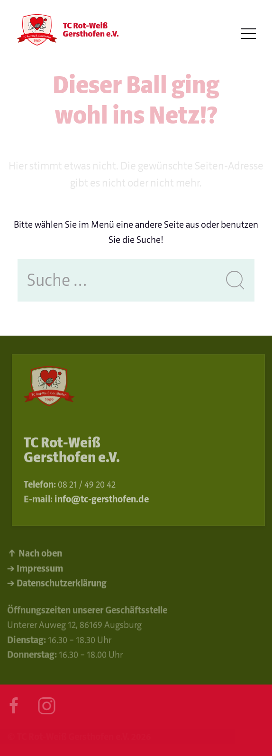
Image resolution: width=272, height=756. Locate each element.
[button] (248, 34)
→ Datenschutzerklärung (57, 585)
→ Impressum (35, 570)
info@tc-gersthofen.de (101, 501)
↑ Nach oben (34, 555)
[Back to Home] (66, 34)
